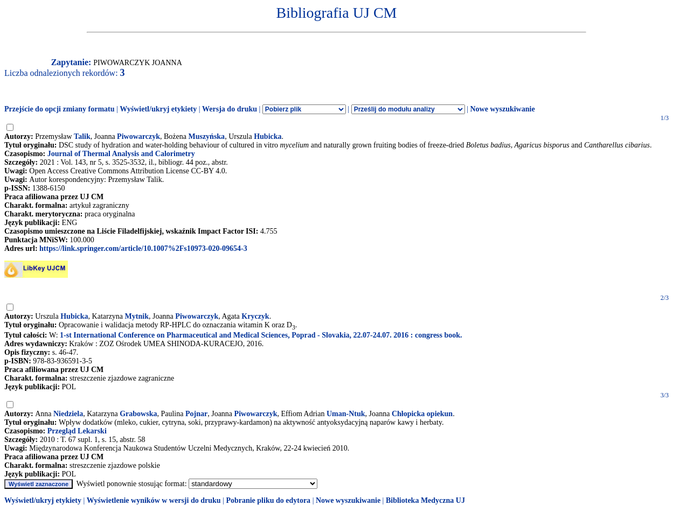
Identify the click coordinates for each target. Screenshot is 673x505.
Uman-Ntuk (346, 414)
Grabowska (138, 414)
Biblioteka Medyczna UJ (425, 500)
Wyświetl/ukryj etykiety (158, 109)
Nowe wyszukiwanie (502, 109)
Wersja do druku (229, 109)
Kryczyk (255, 316)
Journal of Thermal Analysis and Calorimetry (121, 154)
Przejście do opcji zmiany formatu (59, 109)
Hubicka (267, 136)
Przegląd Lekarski (77, 431)
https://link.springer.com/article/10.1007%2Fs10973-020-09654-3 (143, 248)
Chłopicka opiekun (422, 414)
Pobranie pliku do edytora (268, 500)
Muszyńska (206, 136)
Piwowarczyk (138, 136)
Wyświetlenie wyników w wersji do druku (154, 500)
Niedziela (68, 414)
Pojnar (196, 414)
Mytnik (137, 316)
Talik (82, 136)
